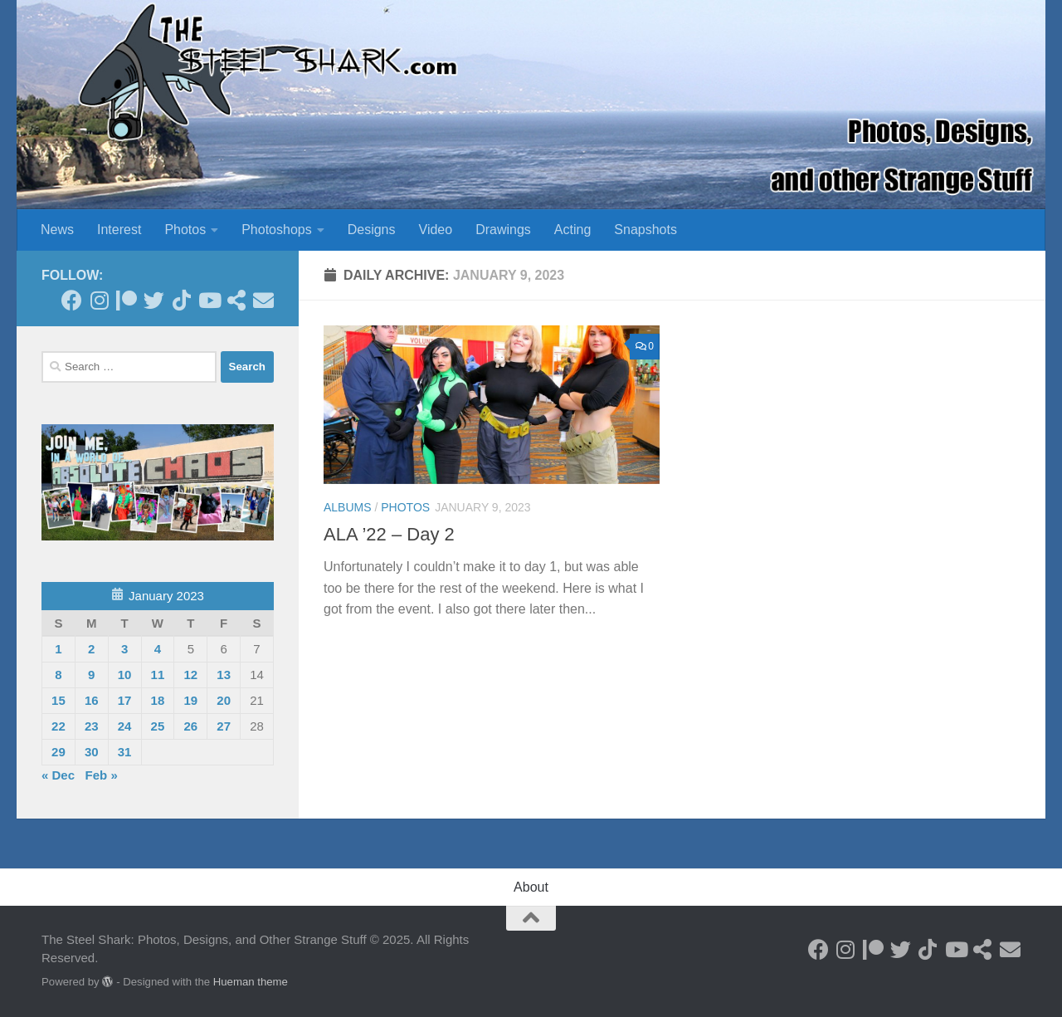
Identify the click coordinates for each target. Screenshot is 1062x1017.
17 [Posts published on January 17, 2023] (125, 700)
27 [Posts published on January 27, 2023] (224, 726)
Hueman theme (250, 981)
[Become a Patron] (126, 300)
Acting (572, 229)
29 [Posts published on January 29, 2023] (58, 752)
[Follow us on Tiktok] (181, 300)
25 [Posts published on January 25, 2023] (158, 726)
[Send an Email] (263, 300)
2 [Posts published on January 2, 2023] (91, 649)
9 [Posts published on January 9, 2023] (91, 674)
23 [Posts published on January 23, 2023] (92, 726)
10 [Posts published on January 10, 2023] (125, 674)
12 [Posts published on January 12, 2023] (190, 674)
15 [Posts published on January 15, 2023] (58, 700)
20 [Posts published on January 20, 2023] (224, 700)
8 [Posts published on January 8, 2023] (58, 674)
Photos (185, 229)
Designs (372, 229)
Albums (348, 507)
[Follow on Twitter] (154, 300)
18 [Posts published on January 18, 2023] (158, 700)
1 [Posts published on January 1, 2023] (58, 649)
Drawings (503, 229)
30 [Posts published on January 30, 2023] (92, 752)
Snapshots (645, 229)
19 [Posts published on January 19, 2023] (190, 700)
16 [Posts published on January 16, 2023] (92, 700)
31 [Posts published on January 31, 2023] (125, 752)
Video (436, 229)
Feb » (101, 775)
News (57, 229)
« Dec (58, 775)
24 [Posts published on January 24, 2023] (125, 726)
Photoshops (276, 229)
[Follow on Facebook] (71, 300)
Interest (119, 229)
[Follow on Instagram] (99, 300)
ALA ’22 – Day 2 (389, 534)
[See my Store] (236, 300)
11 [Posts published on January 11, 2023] (158, 674)
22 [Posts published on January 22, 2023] (58, 726)
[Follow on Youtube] (208, 300)
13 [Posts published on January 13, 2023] (224, 674)
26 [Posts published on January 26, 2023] (190, 726)
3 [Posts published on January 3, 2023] (124, 649)
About (531, 887)
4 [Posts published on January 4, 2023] (157, 649)
